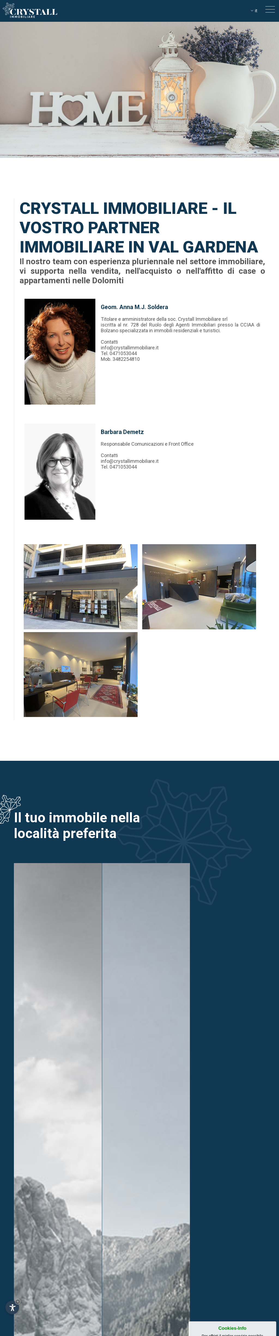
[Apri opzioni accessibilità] (12, 1307)
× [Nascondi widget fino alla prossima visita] (18, 1302)
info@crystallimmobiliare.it (130, 347)
